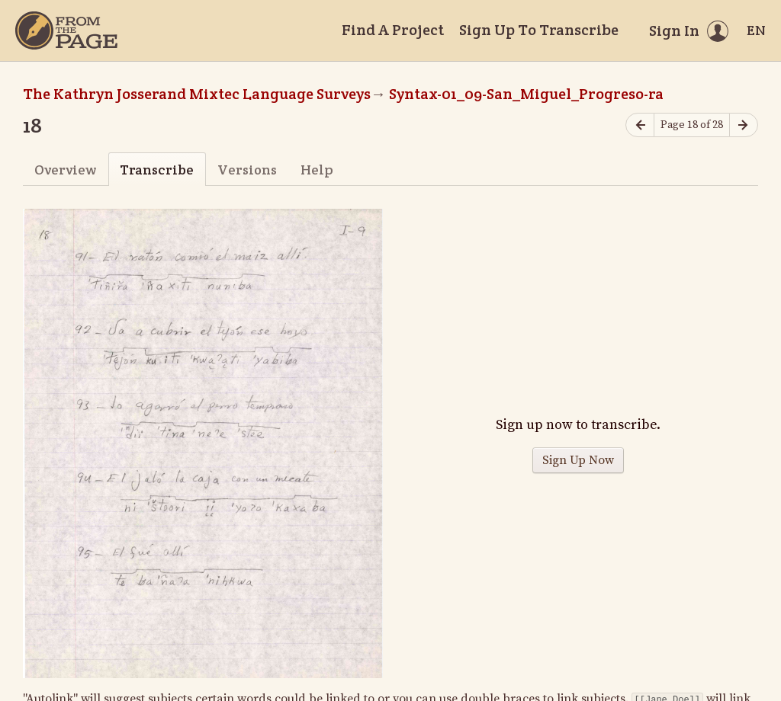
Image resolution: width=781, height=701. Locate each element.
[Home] (66, 30)
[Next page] (743, 125)
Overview (65, 169)
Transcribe (157, 169)
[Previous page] (639, 125)
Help (317, 169)
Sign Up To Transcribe (539, 30)
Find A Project (393, 30)
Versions (247, 169)
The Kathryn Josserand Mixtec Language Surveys (197, 94)
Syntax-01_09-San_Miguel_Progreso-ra (526, 94)
